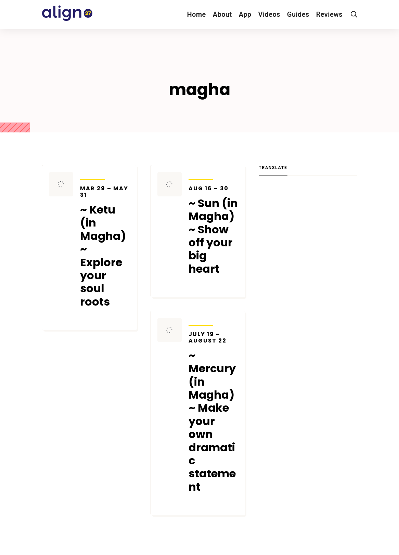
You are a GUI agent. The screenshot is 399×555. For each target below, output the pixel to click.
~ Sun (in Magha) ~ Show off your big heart (214, 230)
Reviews (329, 14)
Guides (298, 14)
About (222, 14)
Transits (92, 175)
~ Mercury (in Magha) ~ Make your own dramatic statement (214, 412)
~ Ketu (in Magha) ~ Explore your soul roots (105, 247)
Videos (269, 14)
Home (196, 14)
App (245, 14)
